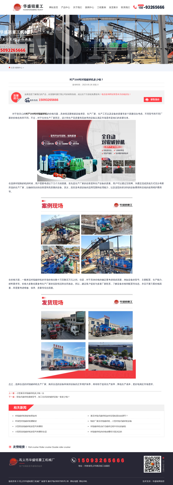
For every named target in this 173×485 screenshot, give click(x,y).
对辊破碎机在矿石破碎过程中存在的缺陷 (108, 426)
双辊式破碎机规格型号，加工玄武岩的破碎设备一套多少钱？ (43, 397)
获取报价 (155, 99)
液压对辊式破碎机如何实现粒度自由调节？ (109, 416)
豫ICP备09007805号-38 (58, 481)
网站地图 (74, 481)
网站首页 (53, 7)
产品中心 (65, 7)
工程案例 (101, 7)
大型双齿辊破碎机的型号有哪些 (29, 426)
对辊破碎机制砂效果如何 (26, 416)
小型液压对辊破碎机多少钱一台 (30, 393)
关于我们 (77, 7)
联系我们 (125, 7)
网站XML (83, 481)
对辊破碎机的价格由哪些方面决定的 (106, 432)
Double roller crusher (61, 447)
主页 (12, 68)
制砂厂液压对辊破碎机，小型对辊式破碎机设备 (111, 421)
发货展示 (113, 7)
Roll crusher (33, 447)
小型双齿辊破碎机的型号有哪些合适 (31, 432)
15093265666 (48, 100)
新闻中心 (89, 7)
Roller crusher (45, 447)
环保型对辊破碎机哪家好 (26, 421)
